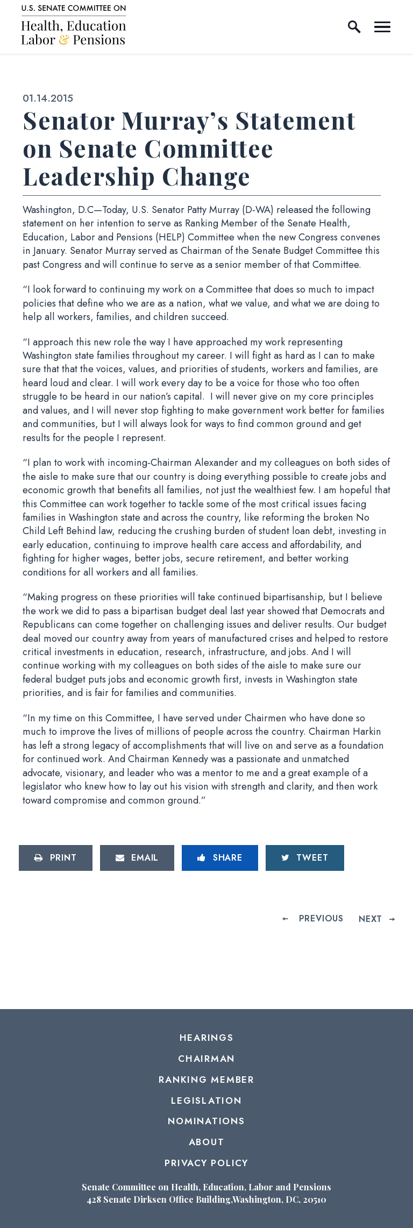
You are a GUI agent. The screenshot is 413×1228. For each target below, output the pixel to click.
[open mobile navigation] (382, 27)
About (207, 1141)
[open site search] (354, 27)
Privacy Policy (206, 1162)
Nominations (206, 1121)
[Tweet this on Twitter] (305, 858)
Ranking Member (206, 1079)
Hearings (207, 1037)
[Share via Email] (137, 858)
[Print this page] (55, 858)
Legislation (206, 1100)
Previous (321, 918)
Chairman (206, 1058)
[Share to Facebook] (220, 858)
